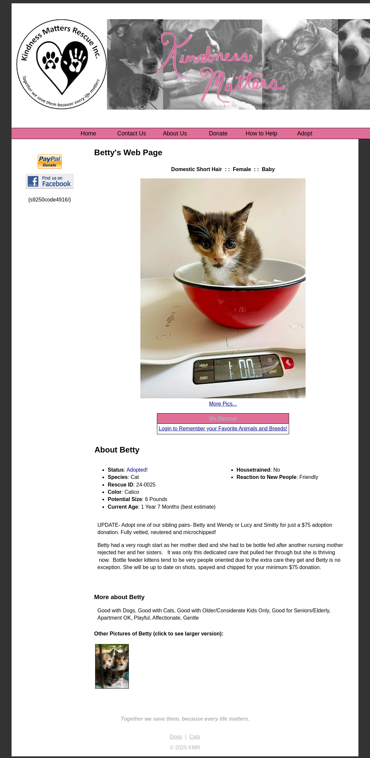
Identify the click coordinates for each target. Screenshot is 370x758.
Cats (194, 737)
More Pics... (223, 404)
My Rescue (223, 418)
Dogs (176, 737)
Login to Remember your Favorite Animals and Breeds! (223, 428)
